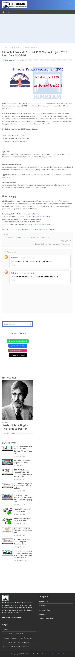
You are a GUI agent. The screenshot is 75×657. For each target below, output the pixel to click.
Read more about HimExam (12, 617)
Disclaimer (43, 606)
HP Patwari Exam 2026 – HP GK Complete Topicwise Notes (23, 542)
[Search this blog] (17, 324)
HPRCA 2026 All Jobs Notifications (16, 642)
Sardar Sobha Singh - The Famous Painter (15, 427)
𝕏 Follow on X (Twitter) (17, 355)
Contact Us (43, 601)
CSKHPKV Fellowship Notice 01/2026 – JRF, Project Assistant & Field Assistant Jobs (23, 473)
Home (5, 629)
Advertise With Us (46, 618)
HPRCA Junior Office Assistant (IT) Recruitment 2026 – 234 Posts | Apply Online (23, 498)
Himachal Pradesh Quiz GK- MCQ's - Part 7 (22, 510)
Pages (6, 12)
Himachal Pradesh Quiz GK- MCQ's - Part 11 (22, 520)
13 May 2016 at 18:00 (29, 258)
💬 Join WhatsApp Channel (18, 341)
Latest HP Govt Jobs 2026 (13, 634)
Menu (68, 3)
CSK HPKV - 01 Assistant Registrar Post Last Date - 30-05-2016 (26, 237)
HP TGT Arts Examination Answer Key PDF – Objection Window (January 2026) (23, 450)
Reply (13, 265)
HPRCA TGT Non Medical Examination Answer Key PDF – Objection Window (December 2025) (23, 554)
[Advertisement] (37, 28)
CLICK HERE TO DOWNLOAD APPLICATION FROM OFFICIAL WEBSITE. (29, 229)
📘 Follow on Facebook (17, 346)
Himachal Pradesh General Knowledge (17, 638)
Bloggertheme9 (58, 654)
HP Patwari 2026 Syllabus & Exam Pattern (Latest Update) (23, 486)
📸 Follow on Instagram (17, 350)
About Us (42, 614)
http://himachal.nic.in (44, 216)
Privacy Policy (44, 610)
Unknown (14, 258)
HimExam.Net (35, 654)
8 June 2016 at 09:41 (28, 273)
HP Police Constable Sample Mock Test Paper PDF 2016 (51, 244)
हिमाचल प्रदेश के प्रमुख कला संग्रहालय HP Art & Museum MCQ (23, 530)
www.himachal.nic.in (9, 204)
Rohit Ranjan (9, 60)
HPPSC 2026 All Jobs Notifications (16, 646)
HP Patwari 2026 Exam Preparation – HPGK (22, 461)
